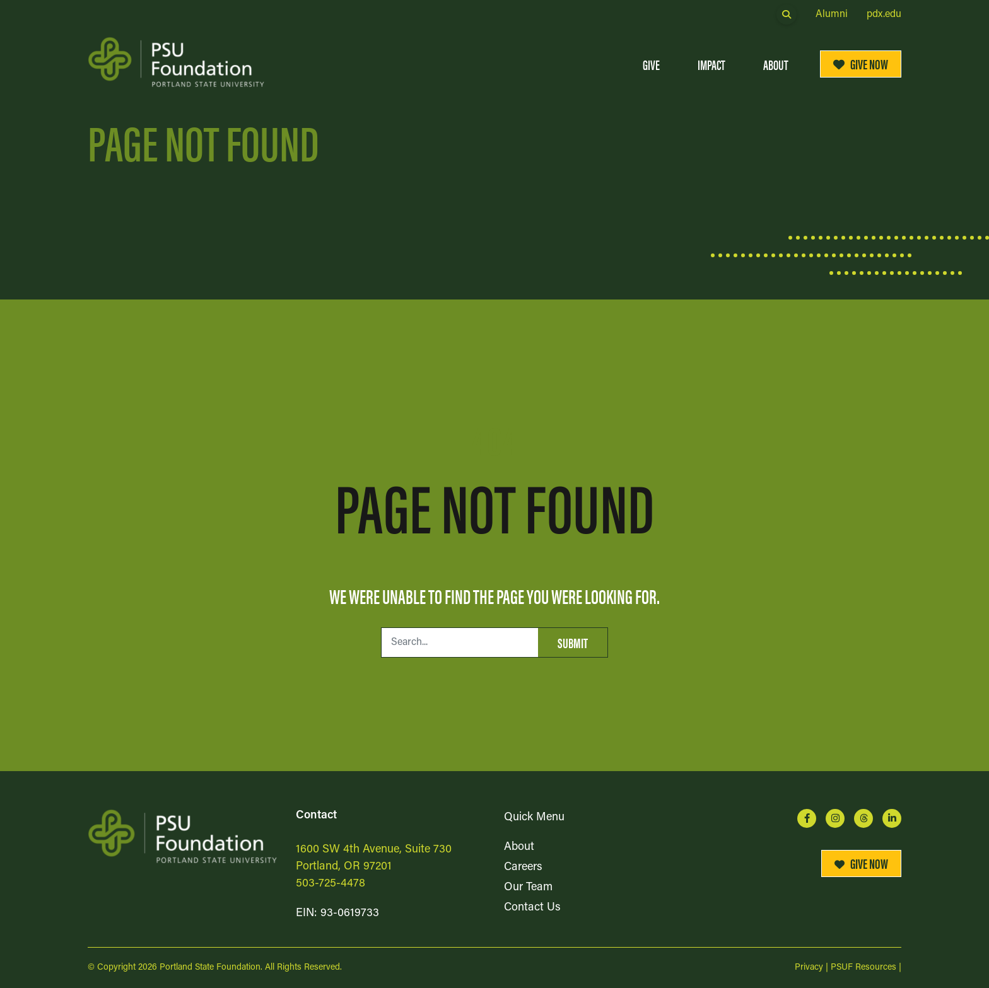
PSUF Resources (863, 967)
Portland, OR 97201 (344, 867)
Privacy (809, 967)
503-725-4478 (330, 884)
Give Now (861, 63)
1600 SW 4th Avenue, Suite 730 (374, 850)
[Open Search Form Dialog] (786, 14)
